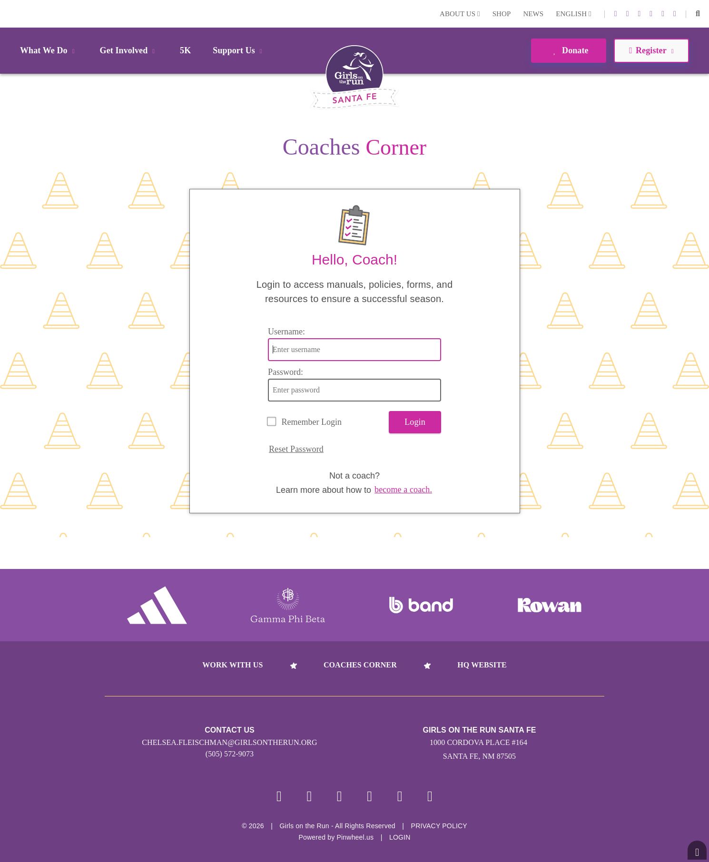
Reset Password (296, 449)
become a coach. (403, 489)
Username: (286, 331)
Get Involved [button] (129, 50)
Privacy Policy (439, 826)
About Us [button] (460, 14)
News (533, 14)
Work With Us (232, 665)
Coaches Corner (360, 665)
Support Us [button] (239, 50)
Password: (285, 372)
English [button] (573, 14)
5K (185, 50)
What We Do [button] (49, 50)
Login (9, 14)
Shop (501, 14)
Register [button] (651, 50)
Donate (568, 50)
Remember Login (312, 422)
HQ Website (481, 665)
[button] (698, 14)
